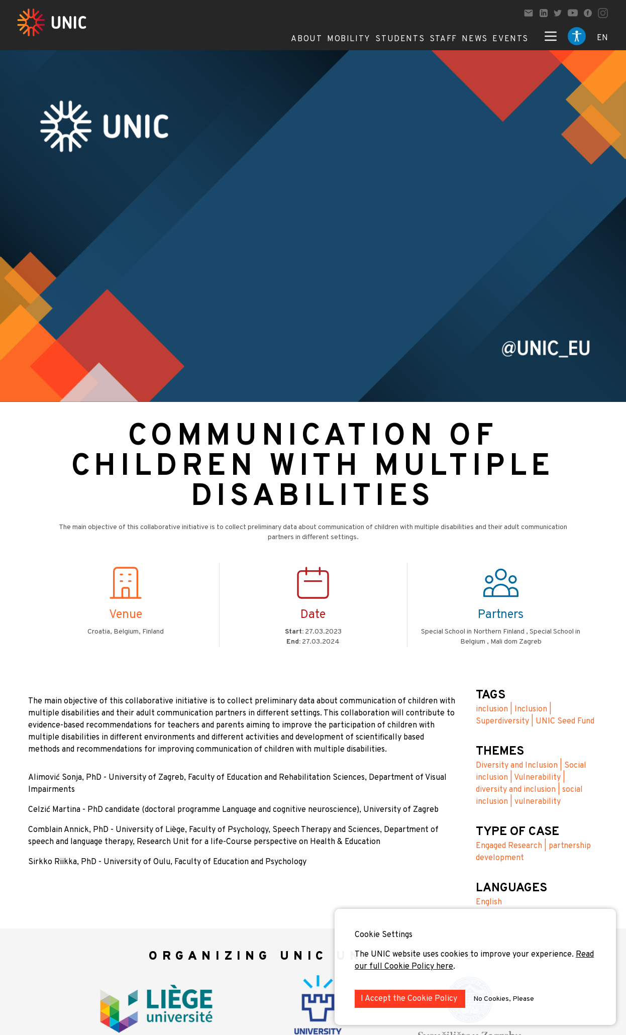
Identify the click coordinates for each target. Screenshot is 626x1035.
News (474, 39)
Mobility (349, 39)
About (306, 39)
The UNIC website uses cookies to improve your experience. (465, 955)
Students (400, 39)
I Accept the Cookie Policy (410, 999)
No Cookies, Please (503, 999)
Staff (443, 39)
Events (510, 39)
